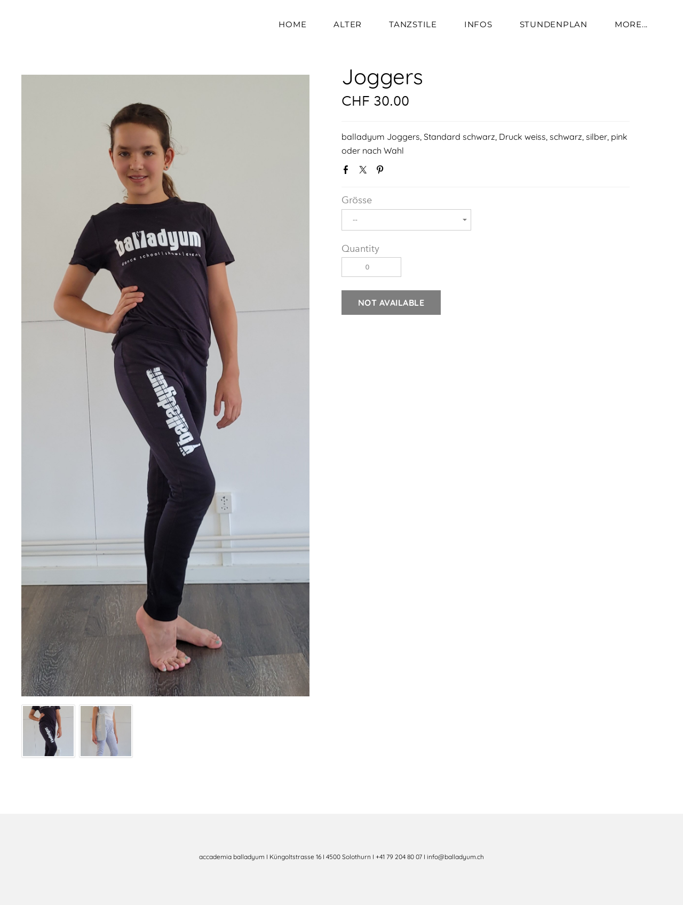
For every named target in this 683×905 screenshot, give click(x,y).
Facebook (348, 171)
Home (292, 24)
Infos (478, 24)
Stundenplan (553, 24)
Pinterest (382, 171)
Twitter (365, 171)
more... (631, 24)
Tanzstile (413, 24)
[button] (391, 302)
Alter (347, 24)
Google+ (398, 172)
